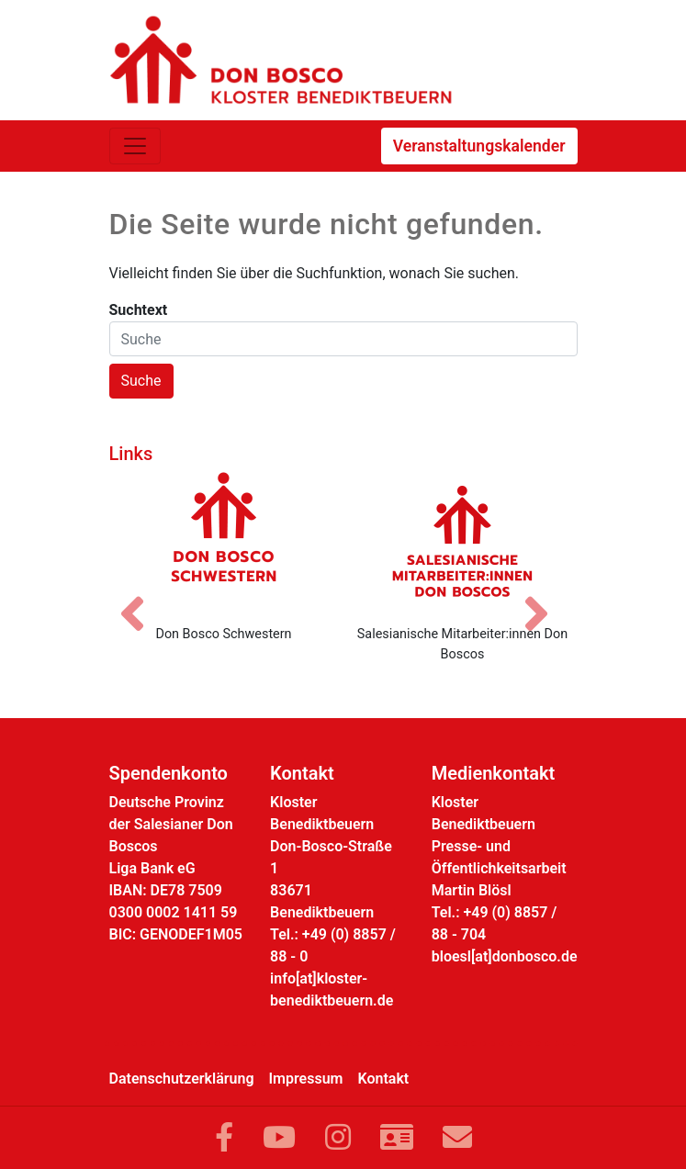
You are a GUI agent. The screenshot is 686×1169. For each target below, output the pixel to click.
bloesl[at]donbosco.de (505, 956)
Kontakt (384, 1078)
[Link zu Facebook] (224, 1137)
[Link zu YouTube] (279, 1137)
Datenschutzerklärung (181, 1078)
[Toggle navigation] (135, 146)
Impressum (306, 1078)
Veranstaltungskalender (479, 146)
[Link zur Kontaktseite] (396, 1137)
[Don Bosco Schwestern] (224, 541)
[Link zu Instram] (338, 1137)
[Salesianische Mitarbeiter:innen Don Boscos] (463, 541)
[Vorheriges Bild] (141, 598)
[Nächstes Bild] (545, 598)
